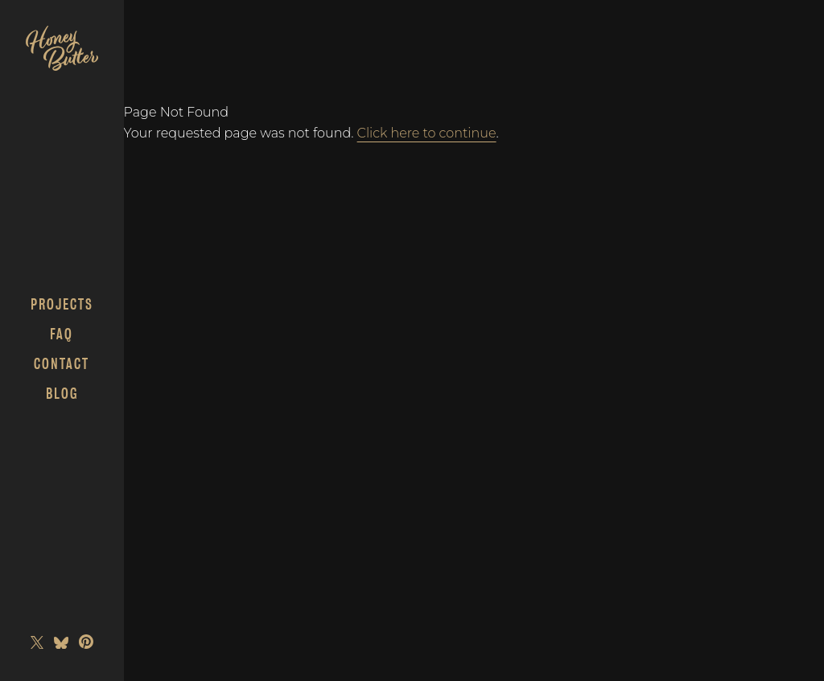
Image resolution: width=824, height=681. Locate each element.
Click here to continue (426, 133)
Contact (61, 363)
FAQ (61, 334)
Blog (62, 393)
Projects (62, 304)
